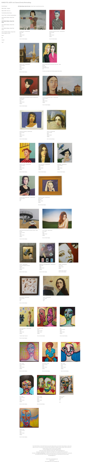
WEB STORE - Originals (6, 8)
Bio (2, 37)
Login (3, 42)
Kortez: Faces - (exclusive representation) (9, 15)
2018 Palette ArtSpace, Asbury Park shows (24, 6)
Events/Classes (4, 6)
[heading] (5, 2)
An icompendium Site (56, 461)
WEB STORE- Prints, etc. (6, 10)
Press (3, 35)
